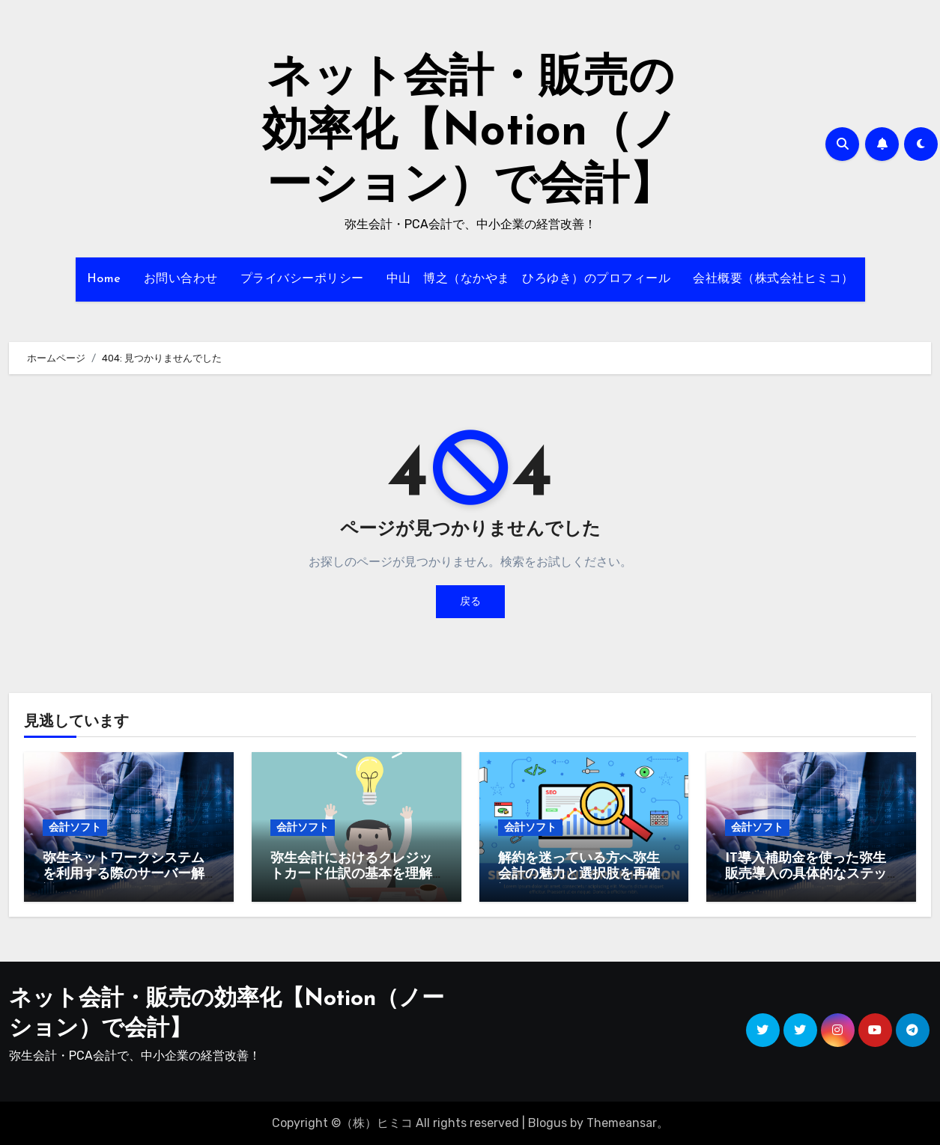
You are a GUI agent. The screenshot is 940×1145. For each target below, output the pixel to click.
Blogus (547, 1123)
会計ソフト (75, 827)
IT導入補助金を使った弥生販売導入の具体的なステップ (806, 875)
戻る (470, 601)
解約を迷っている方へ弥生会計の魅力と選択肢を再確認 (579, 875)
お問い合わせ (181, 279)
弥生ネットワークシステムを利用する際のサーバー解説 (123, 875)
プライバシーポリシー (302, 279)
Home (104, 279)
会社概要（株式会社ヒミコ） (773, 279)
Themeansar (621, 1123)
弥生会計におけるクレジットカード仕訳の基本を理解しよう (351, 875)
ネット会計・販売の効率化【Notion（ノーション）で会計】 (470, 133)
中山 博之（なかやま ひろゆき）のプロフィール (528, 279)
